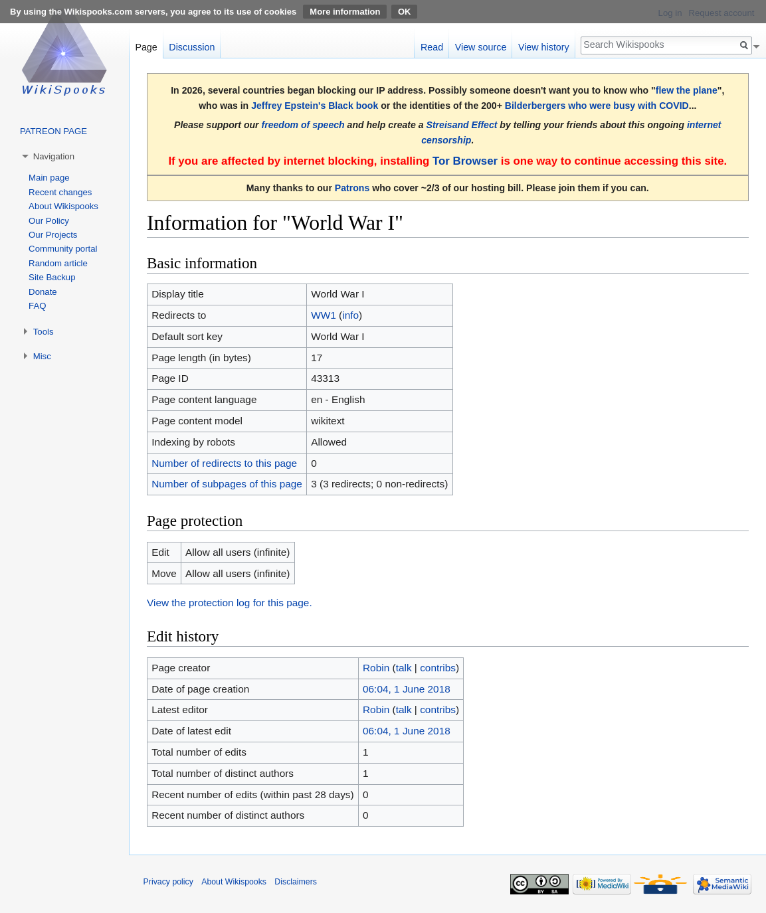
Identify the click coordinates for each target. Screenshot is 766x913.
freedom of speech (302, 125)
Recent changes (60, 192)
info (350, 315)
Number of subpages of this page (226, 483)
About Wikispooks (63, 206)
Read (432, 47)
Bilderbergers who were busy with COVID (597, 105)
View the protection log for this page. (229, 602)
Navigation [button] (53, 156)
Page (146, 47)
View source (481, 47)
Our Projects (53, 235)
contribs (438, 667)
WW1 (323, 315)
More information (345, 12)
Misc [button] (42, 356)
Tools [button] (43, 332)
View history (543, 47)
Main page (49, 178)
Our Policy (49, 221)
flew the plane (687, 90)
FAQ (37, 306)
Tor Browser (465, 161)
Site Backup (52, 277)
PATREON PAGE (53, 131)
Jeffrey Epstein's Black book (314, 105)
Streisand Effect (462, 125)
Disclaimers (295, 881)
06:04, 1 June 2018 (406, 689)
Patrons (352, 188)
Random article (58, 263)
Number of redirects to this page (224, 463)
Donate (43, 292)
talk (404, 667)
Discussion (192, 47)
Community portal (63, 249)
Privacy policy (168, 881)
